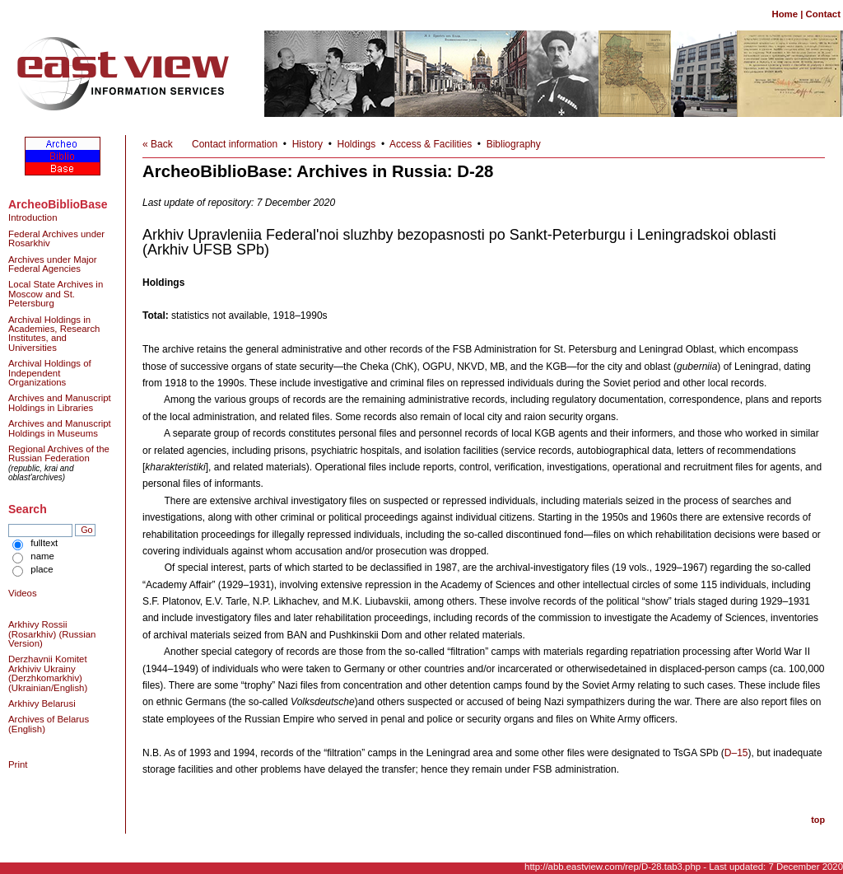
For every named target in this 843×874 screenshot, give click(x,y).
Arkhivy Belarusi (42, 703)
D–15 (736, 753)
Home (784, 14)
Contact (823, 14)
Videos (22, 593)
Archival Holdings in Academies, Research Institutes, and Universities (54, 334)
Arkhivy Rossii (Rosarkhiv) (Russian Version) (51, 633)
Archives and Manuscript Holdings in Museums (59, 427)
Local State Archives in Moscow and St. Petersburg (55, 293)
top (818, 820)
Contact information (234, 144)
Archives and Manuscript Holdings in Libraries (59, 402)
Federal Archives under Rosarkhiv (56, 238)
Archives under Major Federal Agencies (52, 264)
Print (17, 764)
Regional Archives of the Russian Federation (58, 453)
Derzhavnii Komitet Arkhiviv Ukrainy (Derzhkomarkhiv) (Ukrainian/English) (47, 673)
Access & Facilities (430, 144)
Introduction (33, 217)
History (307, 144)
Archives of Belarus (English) (48, 723)
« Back (157, 144)
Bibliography (514, 144)
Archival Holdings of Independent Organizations (49, 372)
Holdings (357, 144)
